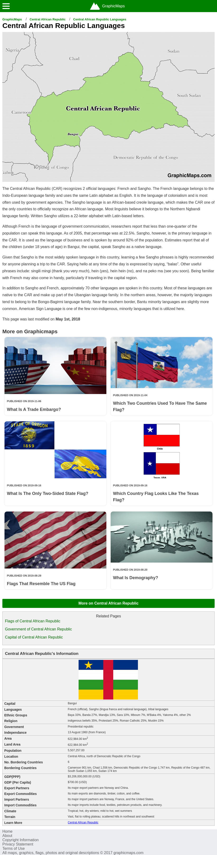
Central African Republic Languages (99, 19)
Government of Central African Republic (38, 629)
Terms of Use (13, 848)
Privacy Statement (17, 844)
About (7, 836)
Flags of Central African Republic (32, 621)
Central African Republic (48, 19)
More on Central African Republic (109, 603)
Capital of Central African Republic (34, 637)
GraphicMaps (12, 19)
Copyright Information (20, 840)
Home (7, 831)
